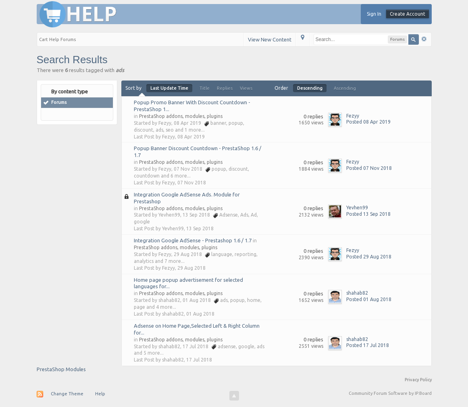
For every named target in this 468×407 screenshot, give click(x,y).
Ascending (345, 88)
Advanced (424, 39)
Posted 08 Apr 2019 (368, 121)
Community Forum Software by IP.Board (390, 393)
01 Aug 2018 (200, 313)
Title (205, 88)
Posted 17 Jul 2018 (367, 345)
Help (100, 393)
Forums (59, 102)
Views (246, 88)
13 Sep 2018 (200, 228)
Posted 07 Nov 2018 (369, 168)
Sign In (374, 14)
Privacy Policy (418, 379)
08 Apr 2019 (191, 136)
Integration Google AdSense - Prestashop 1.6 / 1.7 (193, 240)
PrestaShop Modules (61, 369)
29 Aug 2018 (191, 268)
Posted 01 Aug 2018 (368, 299)
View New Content (269, 39)
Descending (309, 88)
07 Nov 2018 (191, 182)
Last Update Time (169, 88)
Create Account (407, 14)
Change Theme (67, 393)
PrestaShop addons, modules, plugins (181, 116)
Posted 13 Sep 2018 (368, 214)
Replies (225, 88)
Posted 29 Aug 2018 (368, 256)
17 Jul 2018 (199, 359)
